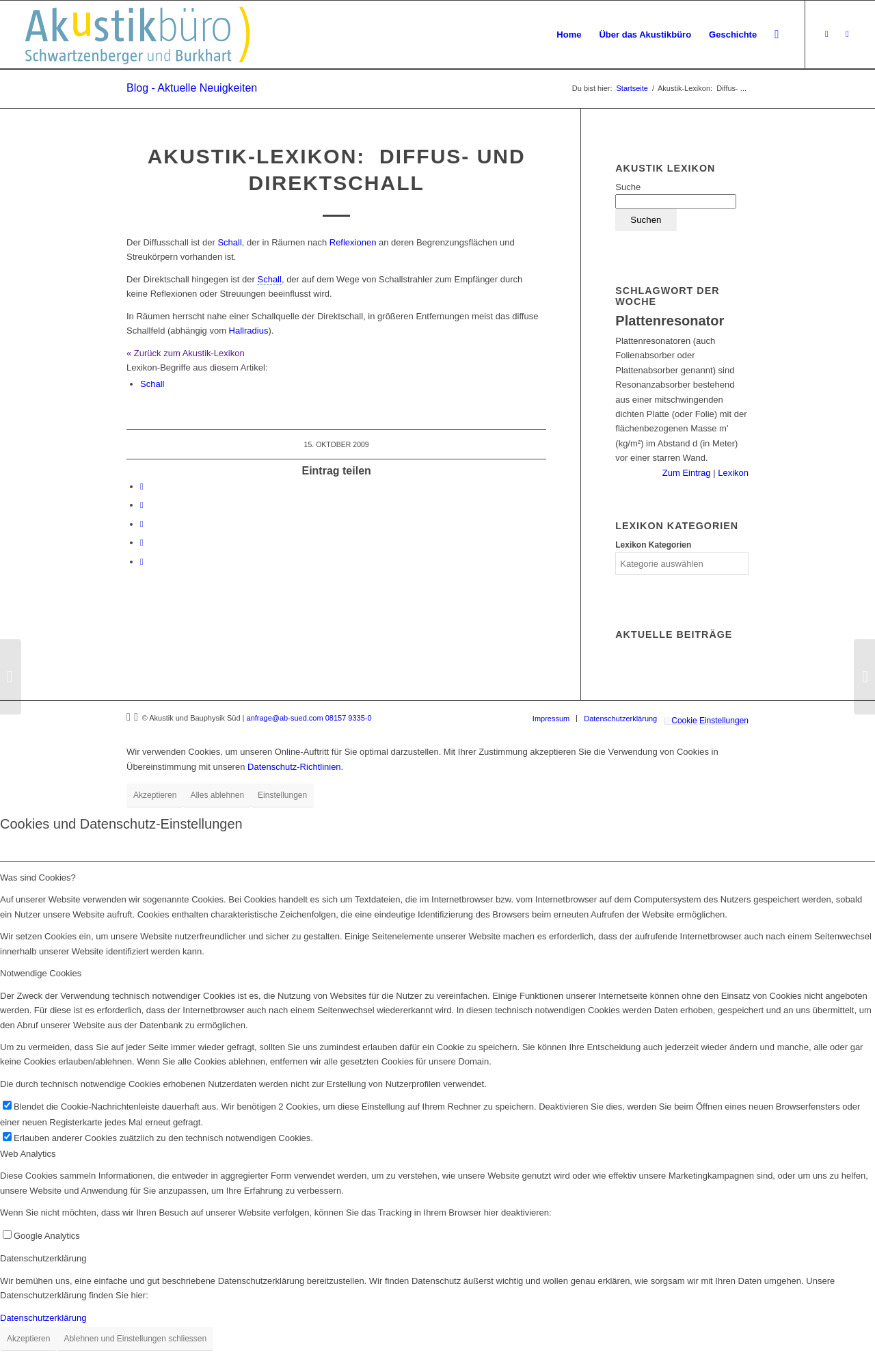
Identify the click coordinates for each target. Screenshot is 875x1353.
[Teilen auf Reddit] (142, 542)
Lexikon (732, 473)
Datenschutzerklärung (43, 1318)
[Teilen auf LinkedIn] (142, 505)
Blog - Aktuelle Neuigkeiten (191, 88)
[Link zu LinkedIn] (847, 34)
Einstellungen (282, 795)
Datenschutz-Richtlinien (294, 767)
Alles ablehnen (217, 795)
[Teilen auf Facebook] (142, 486)
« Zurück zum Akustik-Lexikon (185, 353)
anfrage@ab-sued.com (285, 718)
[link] (269, 279)
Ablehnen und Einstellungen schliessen (135, 1338)
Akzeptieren (154, 795)
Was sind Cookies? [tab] (38, 877)
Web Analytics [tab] (27, 1154)
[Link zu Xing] (826, 34)
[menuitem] (569, 35)
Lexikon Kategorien (653, 545)
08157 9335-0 (348, 718)
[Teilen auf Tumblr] (142, 524)
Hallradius (249, 330)
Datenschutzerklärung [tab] (43, 1258)
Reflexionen (353, 242)
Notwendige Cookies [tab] (40, 973)
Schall (229, 242)
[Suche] (777, 35)
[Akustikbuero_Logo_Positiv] (137, 35)
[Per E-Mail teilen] (142, 562)
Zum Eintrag (687, 473)
